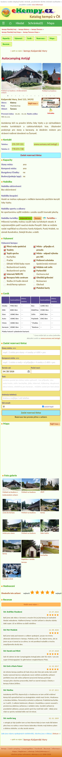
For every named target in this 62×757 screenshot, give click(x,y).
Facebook (38, 748)
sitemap (31, 751)
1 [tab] (8, 96)
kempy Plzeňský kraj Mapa (11, 32)
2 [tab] (11, 96)
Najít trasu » (33, 103)
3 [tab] (15, 96)
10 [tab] (42, 96)
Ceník (29, 38)
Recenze (6, 44)
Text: (4, 376)
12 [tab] (50, 96)
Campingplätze (27, 748)
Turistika (51, 218)
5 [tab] (23, 96)
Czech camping (14, 748)
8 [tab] (35, 96)
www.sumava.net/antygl (45, 144)
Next (59, 79)
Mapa (50, 23)
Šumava (38, 218)
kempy (3, 748)
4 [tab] (19, 96)
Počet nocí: (35, 368)
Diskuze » (56, 733)
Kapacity (6, 38)
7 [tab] (31, 96)
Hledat (20, 23)
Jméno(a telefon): (9, 394)
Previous (3, 79)
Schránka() (35, 23)
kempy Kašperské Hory (35, 50)
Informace (56, 748)
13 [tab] (54, 96)
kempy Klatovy (24, 29)
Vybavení (18, 38)
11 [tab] (46, 96)
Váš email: (6, 403)
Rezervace (41, 38)
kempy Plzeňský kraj (9, 29)
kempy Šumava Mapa (31, 32)
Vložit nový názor (31, 604)
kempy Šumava (37, 29)
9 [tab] (38, 96)
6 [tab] (27, 96)
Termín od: (6, 368)
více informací (37, 4)
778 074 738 (18, 149)
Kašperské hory (25, 218)
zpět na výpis (17, 51)
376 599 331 (18, 144)
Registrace (22, 751)
